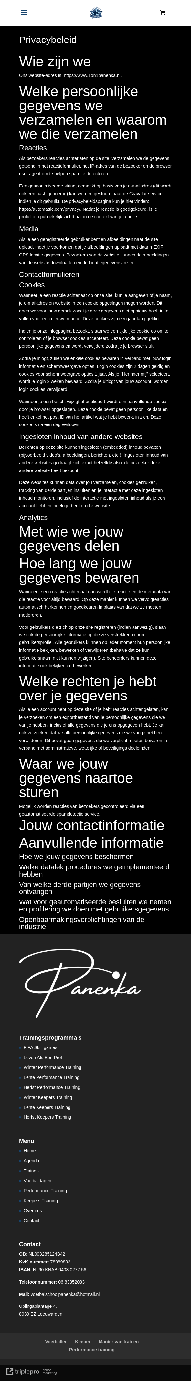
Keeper (82, 1341)
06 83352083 (52, 1282)
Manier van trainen (119, 1341)
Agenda (31, 1160)
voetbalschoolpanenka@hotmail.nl (59, 1294)
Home (30, 1150)
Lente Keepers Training (47, 1107)
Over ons (33, 1210)
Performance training (92, 1349)
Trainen (31, 1170)
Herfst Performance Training (52, 1087)
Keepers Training (41, 1200)
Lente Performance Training (52, 1077)
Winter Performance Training (52, 1067)
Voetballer (56, 1341)
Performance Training (45, 1190)
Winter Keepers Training (48, 1097)
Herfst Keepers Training (47, 1117)
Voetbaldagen (37, 1180)
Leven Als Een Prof (43, 1057)
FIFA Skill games (40, 1047)
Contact (31, 1220)
